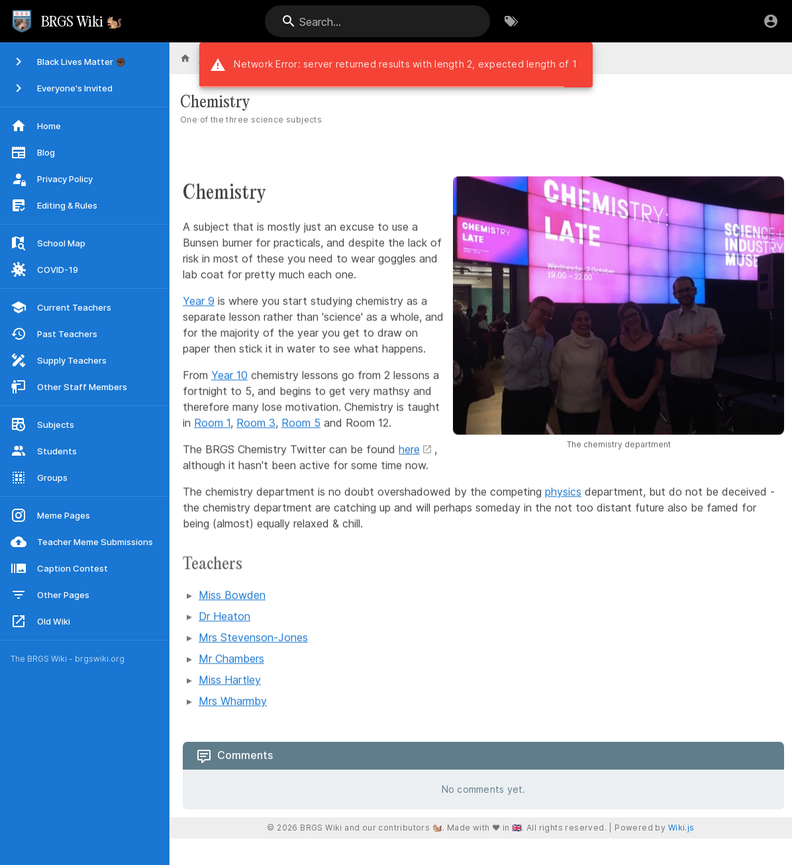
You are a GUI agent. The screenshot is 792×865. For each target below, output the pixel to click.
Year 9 (199, 301)
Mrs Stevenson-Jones (253, 637)
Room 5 (301, 423)
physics (563, 492)
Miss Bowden (232, 595)
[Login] (771, 21)
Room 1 (212, 423)
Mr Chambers (231, 659)
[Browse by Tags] (511, 21)
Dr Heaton (224, 616)
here (409, 449)
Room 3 (255, 423)
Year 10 (229, 375)
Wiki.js (681, 828)
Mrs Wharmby (233, 701)
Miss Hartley (230, 680)
